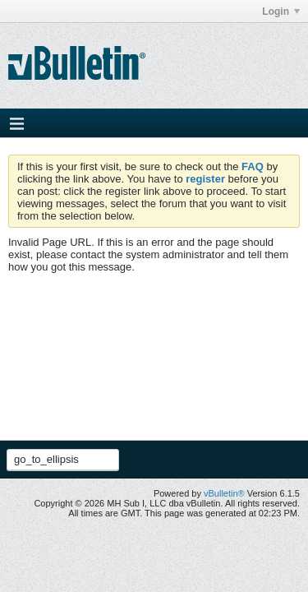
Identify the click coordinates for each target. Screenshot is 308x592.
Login (281, 11)
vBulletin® (224, 493)
